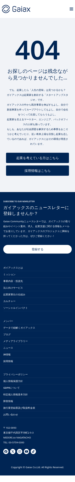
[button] (71, 9)
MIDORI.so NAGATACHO (17, 437)
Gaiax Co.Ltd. (33, 467)
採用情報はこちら (38, 170)
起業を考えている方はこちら (37, 158)
